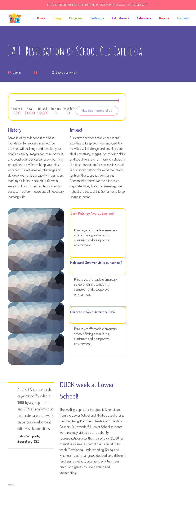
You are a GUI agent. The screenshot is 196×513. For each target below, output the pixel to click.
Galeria (164, 18)
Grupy (57, 18)
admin (17, 72)
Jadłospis (97, 18)
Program (75, 18)
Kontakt (183, 18)
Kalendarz (143, 18)
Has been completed (97, 110)
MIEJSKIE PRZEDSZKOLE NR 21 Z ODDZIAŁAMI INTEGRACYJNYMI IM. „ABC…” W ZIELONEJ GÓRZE (98, 4)
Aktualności (120, 18)
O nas (41, 18)
